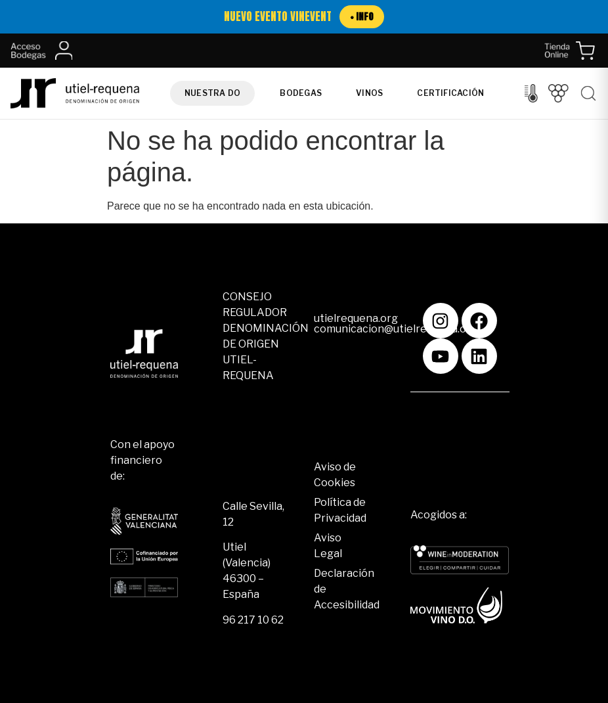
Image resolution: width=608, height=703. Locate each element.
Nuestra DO (212, 93)
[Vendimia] (558, 93)
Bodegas (301, 93)
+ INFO (362, 17)
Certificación (450, 93)
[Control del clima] (531, 93)
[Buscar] (588, 93)
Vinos (369, 93)
